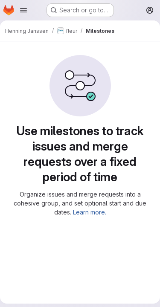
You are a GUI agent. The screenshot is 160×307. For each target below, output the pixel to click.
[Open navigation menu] (23, 10)
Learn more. (89, 212)
